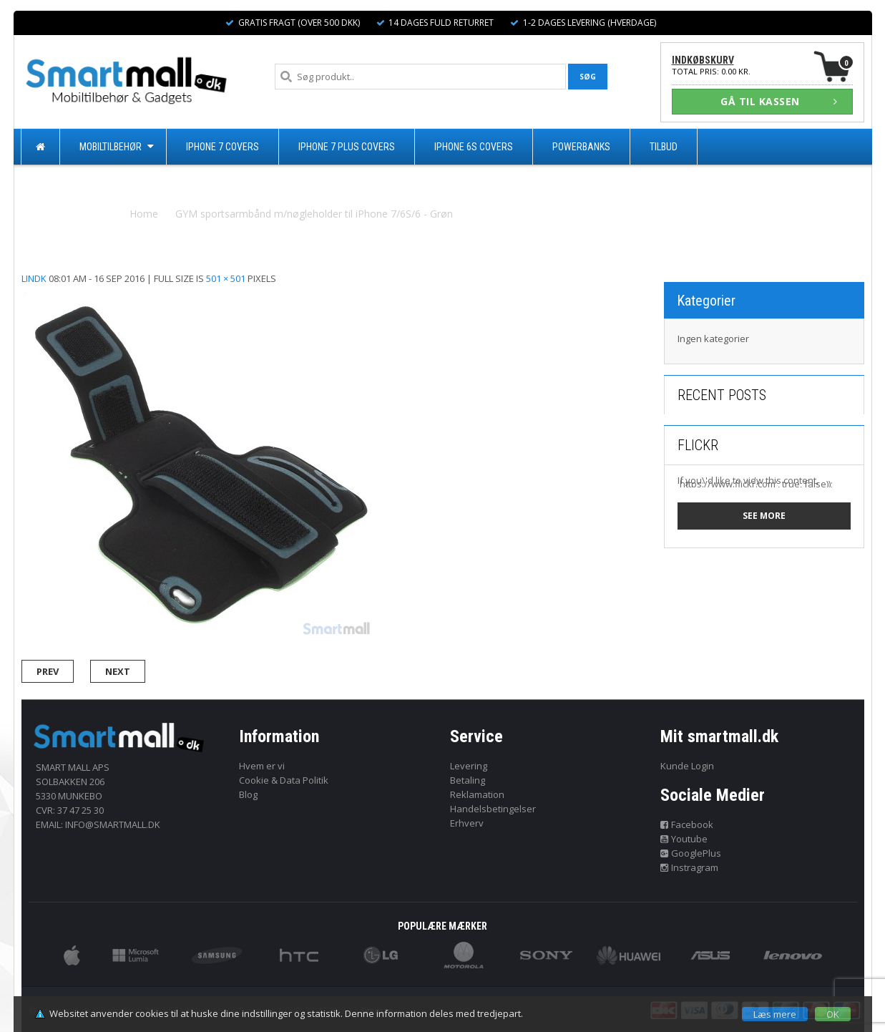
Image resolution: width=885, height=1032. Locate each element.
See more (764, 516)
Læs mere (774, 1014)
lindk (34, 278)
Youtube (684, 838)
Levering (468, 765)
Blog (248, 794)
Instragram (689, 867)
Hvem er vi (262, 765)
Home (143, 213)
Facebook (686, 824)
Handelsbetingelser (493, 808)
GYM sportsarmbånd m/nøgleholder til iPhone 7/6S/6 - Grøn (314, 213)
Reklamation (477, 794)
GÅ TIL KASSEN (779, 101)
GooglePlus (690, 853)
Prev (47, 671)
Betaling (467, 780)
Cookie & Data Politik (283, 780)
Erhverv (467, 823)
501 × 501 (225, 278)
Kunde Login (687, 765)
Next (117, 671)
